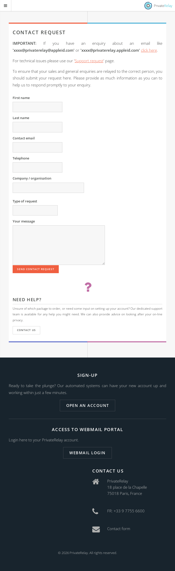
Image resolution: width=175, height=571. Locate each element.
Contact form (118, 528)
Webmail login (87, 452)
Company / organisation (32, 178)
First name (21, 97)
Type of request (25, 201)
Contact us (26, 330)
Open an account (87, 405)
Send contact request (36, 269)
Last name (21, 117)
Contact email (24, 138)
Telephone (21, 158)
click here (149, 50)
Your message (24, 221)
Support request (89, 60)
